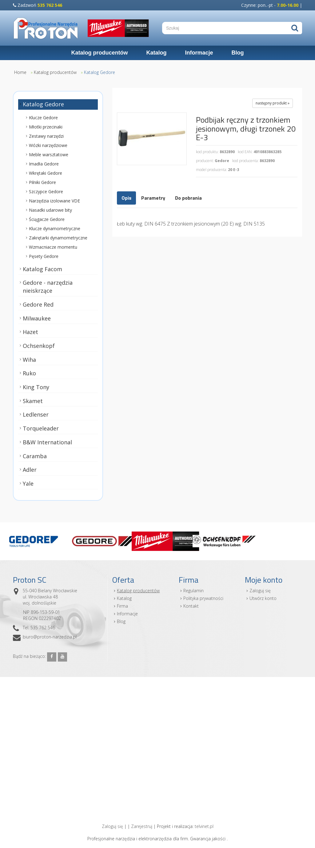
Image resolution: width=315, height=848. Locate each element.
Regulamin (193, 590)
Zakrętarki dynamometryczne (58, 238)
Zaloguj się (260, 590)
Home (20, 72)
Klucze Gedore (43, 117)
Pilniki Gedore (42, 182)
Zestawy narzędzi (46, 136)
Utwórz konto (263, 598)
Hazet (30, 332)
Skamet (33, 401)
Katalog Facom (42, 269)
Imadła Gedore (44, 164)
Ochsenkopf (39, 345)
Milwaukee (37, 318)
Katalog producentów (99, 53)
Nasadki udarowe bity (50, 210)
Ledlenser (36, 414)
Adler (30, 470)
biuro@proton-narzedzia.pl (50, 637)
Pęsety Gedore (43, 256)
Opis (126, 198)
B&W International (47, 442)
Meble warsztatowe (48, 154)
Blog (238, 53)
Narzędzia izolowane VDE (54, 201)
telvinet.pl (204, 826)
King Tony (36, 387)
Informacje (199, 53)
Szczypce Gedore (46, 191)
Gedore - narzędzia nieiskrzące (48, 287)
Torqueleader (41, 428)
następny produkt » (272, 103)
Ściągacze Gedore (47, 219)
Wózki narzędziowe (48, 145)
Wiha (29, 359)
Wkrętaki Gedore (45, 173)
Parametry (153, 198)
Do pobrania (188, 198)
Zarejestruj (141, 826)
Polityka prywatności (203, 598)
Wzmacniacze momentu (53, 247)
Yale (28, 483)
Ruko (29, 373)
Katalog (156, 53)
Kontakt (191, 606)
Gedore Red (38, 304)
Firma (122, 606)
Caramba (35, 456)
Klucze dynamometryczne (54, 228)
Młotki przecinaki (45, 127)
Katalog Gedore (99, 72)
